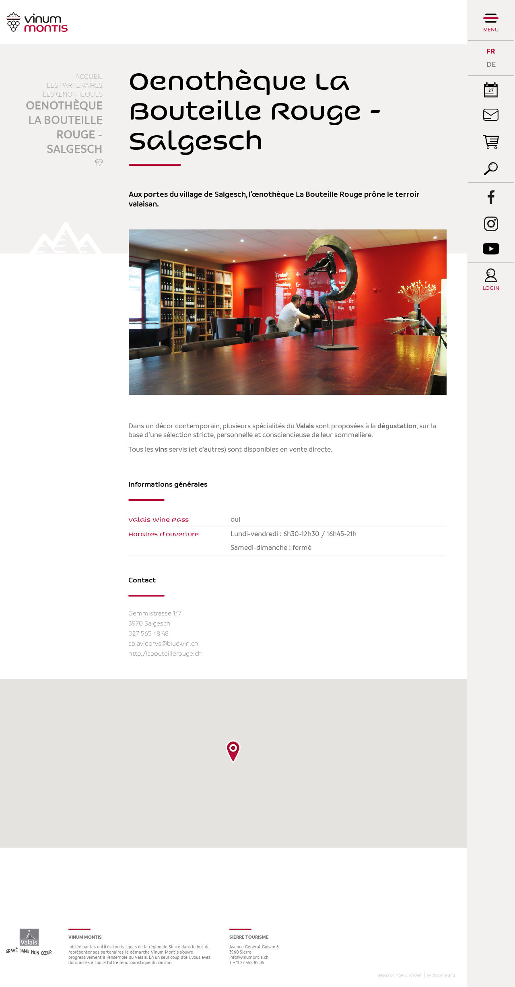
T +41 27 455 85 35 (246, 963)
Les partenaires (75, 85)
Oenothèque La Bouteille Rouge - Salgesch (64, 128)
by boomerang (441, 975)
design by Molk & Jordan (399, 975)
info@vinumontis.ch (248, 958)
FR (490, 51)
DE (491, 64)
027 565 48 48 (148, 633)
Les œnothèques (73, 94)
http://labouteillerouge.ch (165, 653)
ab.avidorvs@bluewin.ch (163, 643)
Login (491, 288)
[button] (233, 752)
